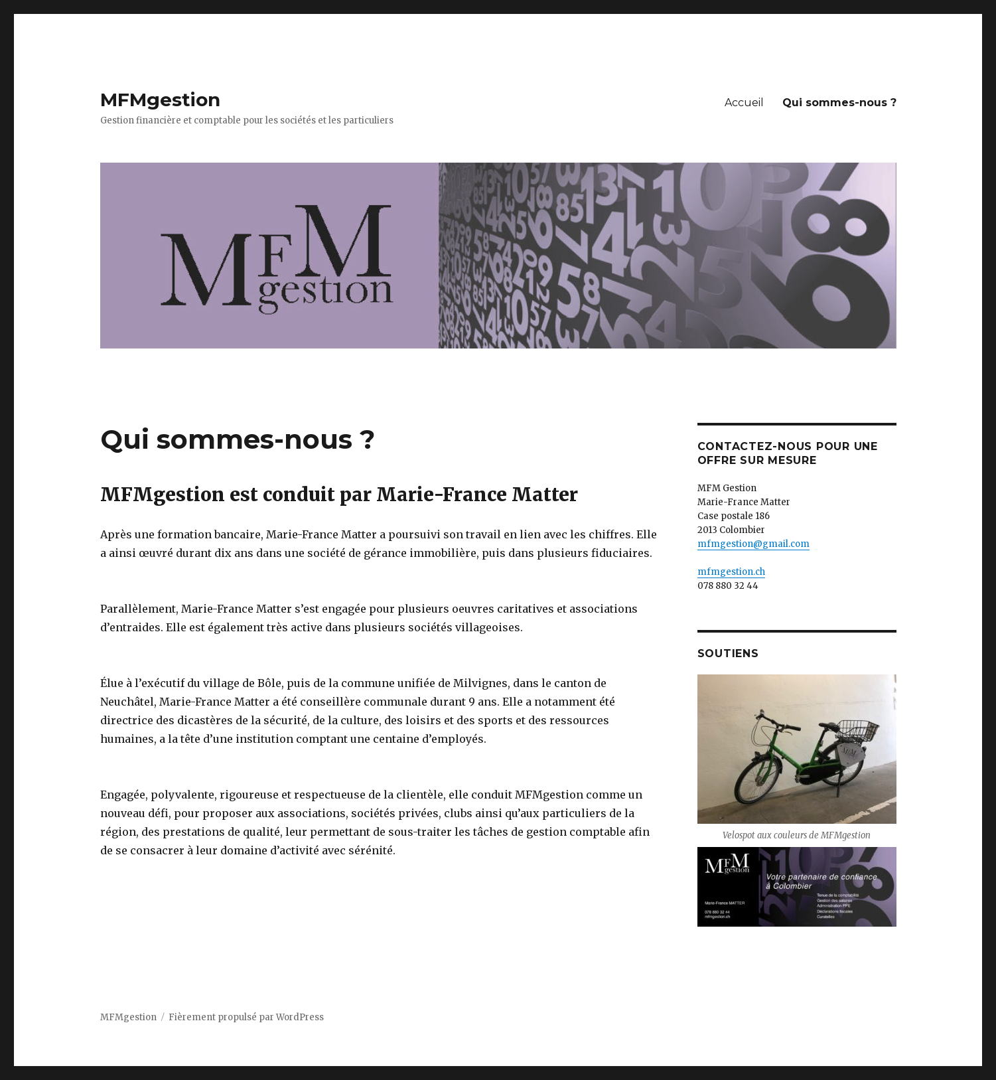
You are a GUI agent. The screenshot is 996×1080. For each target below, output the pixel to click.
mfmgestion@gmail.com (753, 544)
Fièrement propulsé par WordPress (246, 1017)
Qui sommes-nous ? (839, 102)
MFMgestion (160, 99)
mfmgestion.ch (731, 572)
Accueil (744, 102)
